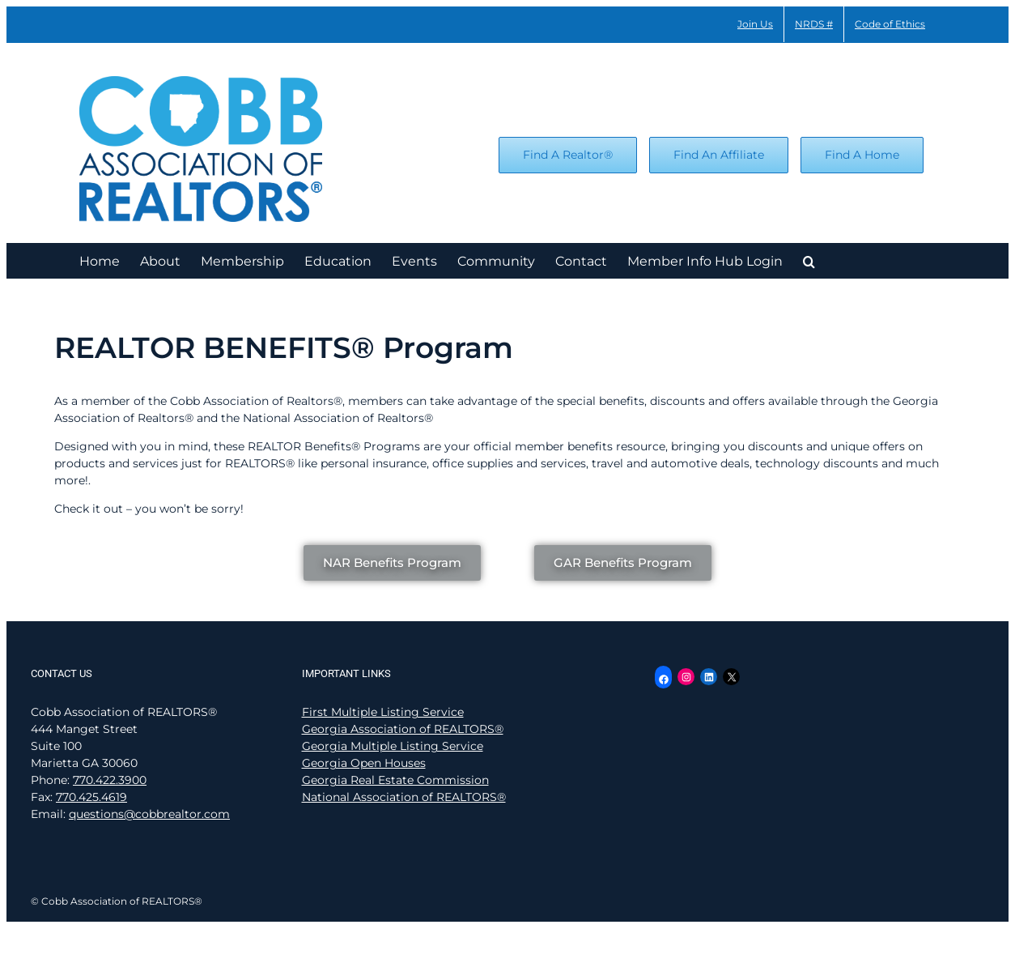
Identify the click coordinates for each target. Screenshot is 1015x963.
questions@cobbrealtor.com (149, 814)
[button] (809, 260)
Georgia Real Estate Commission (395, 780)
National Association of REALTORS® (404, 797)
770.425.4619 (91, 797)
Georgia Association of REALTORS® (402, 729)
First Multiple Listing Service (383, 712)
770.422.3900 (110, 780)
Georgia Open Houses (364, 763)
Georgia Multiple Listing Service (392, 746)
